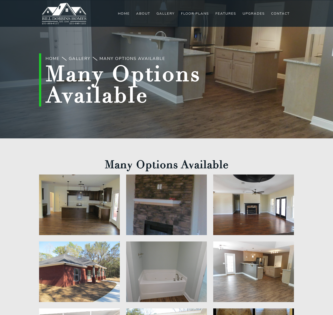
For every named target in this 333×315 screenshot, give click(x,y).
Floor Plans (195, 13)
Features (225, 13)
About (143, 13)
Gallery (166, 13)
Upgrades (254, 13)
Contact (280, 13)
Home (124, 13)
